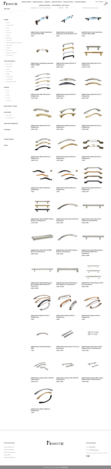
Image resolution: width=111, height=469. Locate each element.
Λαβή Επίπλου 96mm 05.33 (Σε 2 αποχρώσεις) (40, 126)
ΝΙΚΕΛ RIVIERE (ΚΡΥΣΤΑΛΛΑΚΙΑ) (14, 43)
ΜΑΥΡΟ (8, 35)
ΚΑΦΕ (7, 27)
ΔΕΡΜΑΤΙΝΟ (9, 71)
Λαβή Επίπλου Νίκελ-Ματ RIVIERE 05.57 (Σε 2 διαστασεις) (41, 251)
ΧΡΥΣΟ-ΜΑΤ (9, 50)
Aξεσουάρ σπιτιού (68, 2)
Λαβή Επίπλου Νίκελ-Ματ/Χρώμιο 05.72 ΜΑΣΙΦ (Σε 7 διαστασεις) (66, 283)
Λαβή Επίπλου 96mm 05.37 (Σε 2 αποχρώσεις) (91, 126)
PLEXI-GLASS (9, 64)
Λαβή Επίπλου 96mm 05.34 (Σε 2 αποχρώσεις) (66, 126)
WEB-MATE (65, 467)
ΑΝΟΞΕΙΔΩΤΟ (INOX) (11, 81)
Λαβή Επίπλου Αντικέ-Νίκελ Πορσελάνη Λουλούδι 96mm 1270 (66, 33)
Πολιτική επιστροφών (10, 452)
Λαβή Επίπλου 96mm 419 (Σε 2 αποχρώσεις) (91, 316)
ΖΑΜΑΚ (8, 74)
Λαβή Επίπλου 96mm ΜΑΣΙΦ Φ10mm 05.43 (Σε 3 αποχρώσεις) (42, 219)
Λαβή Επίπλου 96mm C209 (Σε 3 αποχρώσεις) (40, 409)
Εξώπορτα (47, 2)
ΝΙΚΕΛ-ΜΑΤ (9, 40)
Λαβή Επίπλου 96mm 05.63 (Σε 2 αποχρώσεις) (66, 157)
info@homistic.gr (94, 450)
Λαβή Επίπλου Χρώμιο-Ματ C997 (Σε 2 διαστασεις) (67, 378)
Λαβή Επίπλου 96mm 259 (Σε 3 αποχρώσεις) (65, 316)
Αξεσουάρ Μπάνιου (80, 2)
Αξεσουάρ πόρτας (57, 2)
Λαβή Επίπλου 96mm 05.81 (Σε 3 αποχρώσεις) (66, 188)
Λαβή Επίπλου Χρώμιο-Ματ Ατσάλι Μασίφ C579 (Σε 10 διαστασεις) (92, 378)
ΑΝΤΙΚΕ (8, 22)
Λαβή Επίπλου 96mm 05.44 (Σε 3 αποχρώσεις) (40, 157)
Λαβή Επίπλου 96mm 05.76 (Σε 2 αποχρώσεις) (91, 157)
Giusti (7, 93)
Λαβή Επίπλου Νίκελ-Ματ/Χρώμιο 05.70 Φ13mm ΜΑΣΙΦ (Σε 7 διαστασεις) (92, 251)
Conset (8, 95)
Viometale (8, 100)
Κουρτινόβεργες (56, 5)
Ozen (7, 90)
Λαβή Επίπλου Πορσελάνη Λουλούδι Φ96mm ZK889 (42, 64)
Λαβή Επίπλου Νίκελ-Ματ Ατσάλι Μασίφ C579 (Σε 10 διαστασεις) (92, 347)
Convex (8, 98)
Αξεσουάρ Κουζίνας (44, 5)
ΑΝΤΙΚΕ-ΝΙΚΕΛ (9, 25)
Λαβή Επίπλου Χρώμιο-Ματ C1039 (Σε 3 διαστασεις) (42, 378)
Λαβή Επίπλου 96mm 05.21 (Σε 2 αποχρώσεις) (91, 64)
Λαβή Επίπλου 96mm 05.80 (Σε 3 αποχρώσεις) (40, 188)
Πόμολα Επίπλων (38, 2)
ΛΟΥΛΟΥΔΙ (8, 32)
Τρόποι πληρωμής (9, 447)
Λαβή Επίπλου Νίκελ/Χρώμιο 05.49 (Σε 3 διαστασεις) (92, 283)
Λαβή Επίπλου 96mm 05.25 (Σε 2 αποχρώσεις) (66, 95)
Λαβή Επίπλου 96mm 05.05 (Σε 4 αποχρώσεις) (66, 64)
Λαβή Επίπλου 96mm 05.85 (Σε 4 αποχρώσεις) (91, 188)
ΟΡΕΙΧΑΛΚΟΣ (9, 76)
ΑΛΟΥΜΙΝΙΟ (9, 66)
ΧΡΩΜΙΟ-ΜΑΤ (9, 55)
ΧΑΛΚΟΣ (8, 48)
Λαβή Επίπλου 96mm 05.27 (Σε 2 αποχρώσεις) (91, 95)
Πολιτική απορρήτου (9, 457)
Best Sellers (65, 5)
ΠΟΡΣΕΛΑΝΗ (9, 79)
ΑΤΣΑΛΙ (8, 69)
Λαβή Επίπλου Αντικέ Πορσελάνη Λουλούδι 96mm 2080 (92, 33)
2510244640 (92, 447)
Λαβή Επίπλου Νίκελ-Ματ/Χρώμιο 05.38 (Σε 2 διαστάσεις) (66, 251)
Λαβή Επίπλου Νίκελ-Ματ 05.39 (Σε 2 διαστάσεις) (67, 219)
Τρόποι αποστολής (9, 449)
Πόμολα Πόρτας (26, 2)
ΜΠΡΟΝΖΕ (8, 38)
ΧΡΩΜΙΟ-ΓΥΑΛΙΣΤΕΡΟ (11, 53)
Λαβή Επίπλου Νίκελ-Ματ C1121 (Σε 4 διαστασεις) (67, 347)
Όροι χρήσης (7, 455)
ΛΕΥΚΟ (8, 30)
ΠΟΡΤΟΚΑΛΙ (9, 45)
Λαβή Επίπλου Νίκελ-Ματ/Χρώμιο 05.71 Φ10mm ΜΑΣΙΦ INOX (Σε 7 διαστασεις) (41, 284)
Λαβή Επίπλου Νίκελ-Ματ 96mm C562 (41, 347)
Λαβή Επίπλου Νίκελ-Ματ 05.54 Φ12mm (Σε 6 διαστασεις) (91, 219)
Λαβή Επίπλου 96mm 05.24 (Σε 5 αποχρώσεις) (40, 95)
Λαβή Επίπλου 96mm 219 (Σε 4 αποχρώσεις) (40, 316)
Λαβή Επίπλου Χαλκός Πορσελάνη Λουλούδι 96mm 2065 (41, 33)
